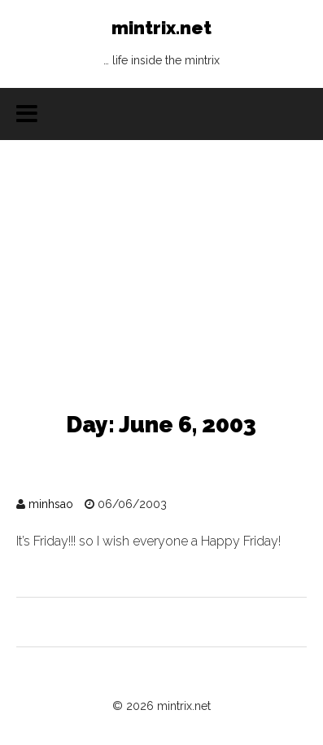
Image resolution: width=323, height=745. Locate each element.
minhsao (50, 504)
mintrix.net (161, 47)
